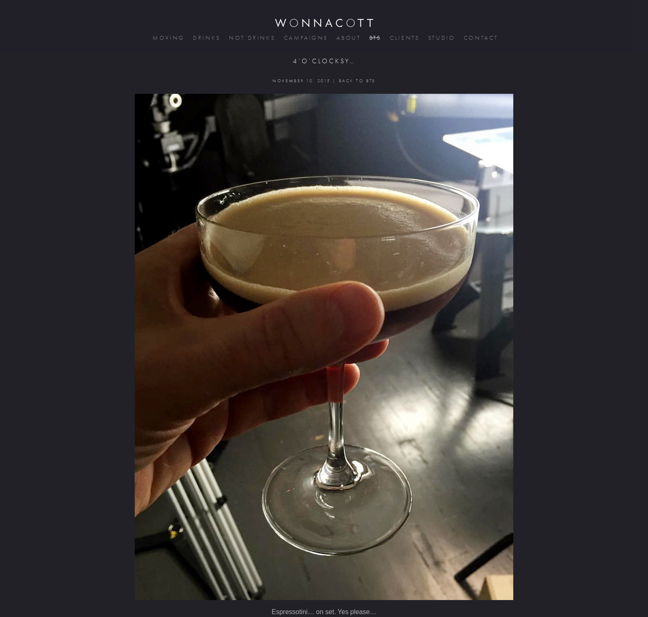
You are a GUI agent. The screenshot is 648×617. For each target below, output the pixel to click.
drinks (206, 37)
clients (404, 37)
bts (374, 37)
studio (441, 37)
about (347, 37)
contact (480, 37)
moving (167, 37)
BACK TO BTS (357, 80)
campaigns (305, 37)
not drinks (251, 37)
